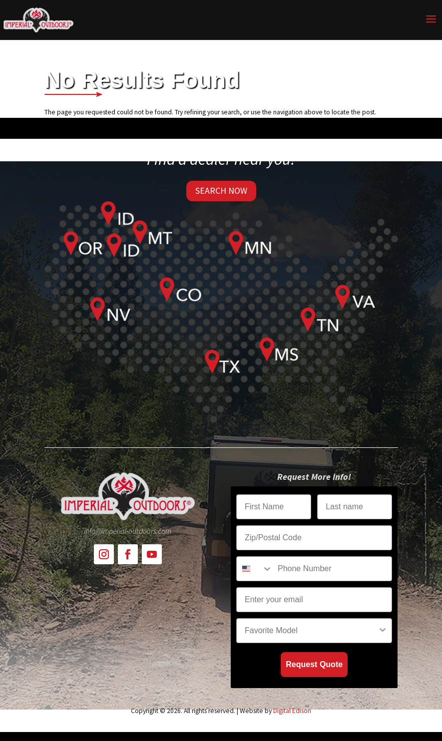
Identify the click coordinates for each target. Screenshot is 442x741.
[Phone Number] (332, 569)
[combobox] (255, 569)
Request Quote (314, 664)
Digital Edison (292, 711)
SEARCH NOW (221, 190)
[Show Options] (383, 631)
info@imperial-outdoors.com (127, 531)
